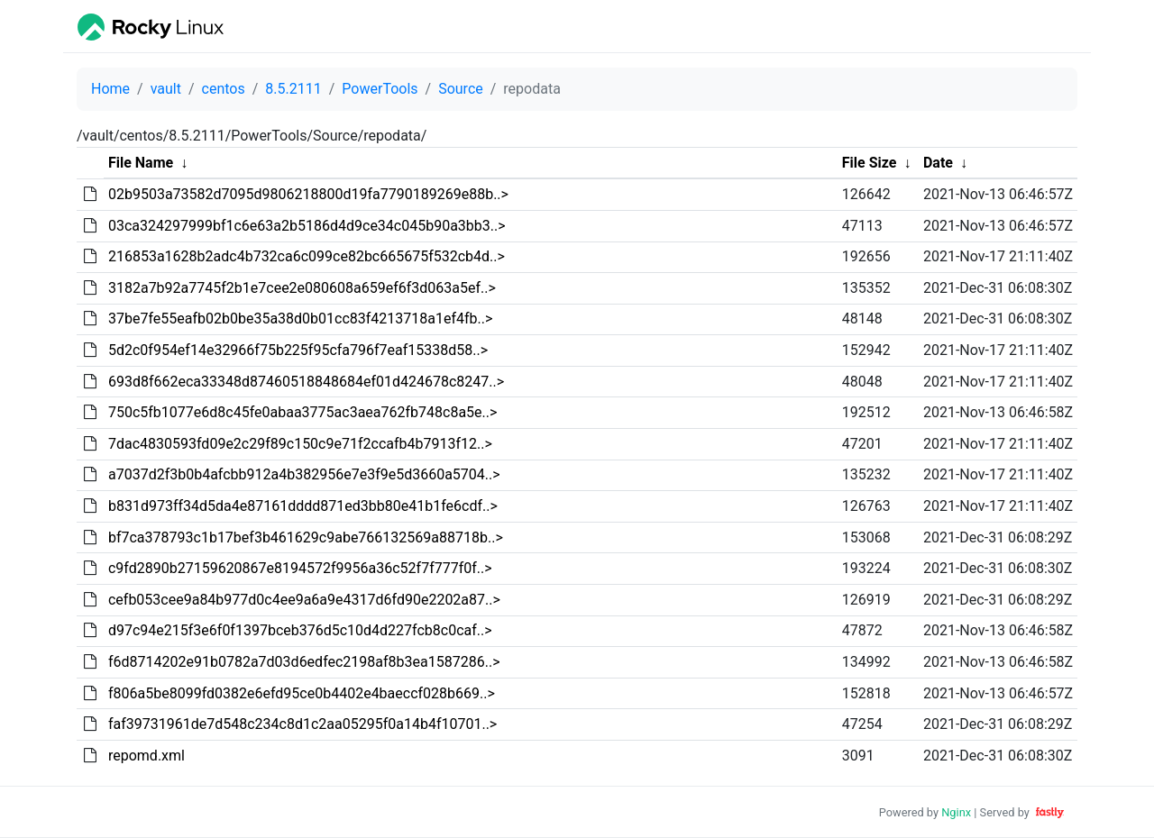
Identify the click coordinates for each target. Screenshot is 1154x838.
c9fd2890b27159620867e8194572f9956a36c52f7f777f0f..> (300, 568)
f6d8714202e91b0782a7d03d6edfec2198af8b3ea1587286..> (304, 661)
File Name (140, 162)
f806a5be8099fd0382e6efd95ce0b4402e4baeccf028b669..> (301, 693)
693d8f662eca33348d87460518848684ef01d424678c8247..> (306, 381)
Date (938, 162)
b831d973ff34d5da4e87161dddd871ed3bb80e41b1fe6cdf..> (303, 506)
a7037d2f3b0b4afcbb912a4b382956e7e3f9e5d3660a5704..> (304, 474)
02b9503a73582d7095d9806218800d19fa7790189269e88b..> (308, 194)
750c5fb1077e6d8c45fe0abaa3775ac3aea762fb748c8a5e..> (302, 412)
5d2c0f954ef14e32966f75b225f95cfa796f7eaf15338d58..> (298, 350)
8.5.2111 (293, 88)
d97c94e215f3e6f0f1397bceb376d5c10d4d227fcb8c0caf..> (300, 630)
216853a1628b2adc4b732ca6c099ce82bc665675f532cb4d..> (306, 256)
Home (110, 88)
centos (223, 88)
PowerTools (379, 88)
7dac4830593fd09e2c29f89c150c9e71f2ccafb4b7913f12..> (300, 443)
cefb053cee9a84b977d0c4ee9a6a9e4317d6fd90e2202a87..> (304, 599)
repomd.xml (146, 755)
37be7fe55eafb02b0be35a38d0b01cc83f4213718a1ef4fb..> (300, 318)
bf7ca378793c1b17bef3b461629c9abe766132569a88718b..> (305, 537)
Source (460, 88)
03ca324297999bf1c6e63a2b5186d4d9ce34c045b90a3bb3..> (307, 225)
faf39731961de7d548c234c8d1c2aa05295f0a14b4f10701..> (302, 724)
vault (166, 88)
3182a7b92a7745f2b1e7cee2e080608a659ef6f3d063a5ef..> (302, 287)
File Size (869, 162)
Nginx (956, 812)
